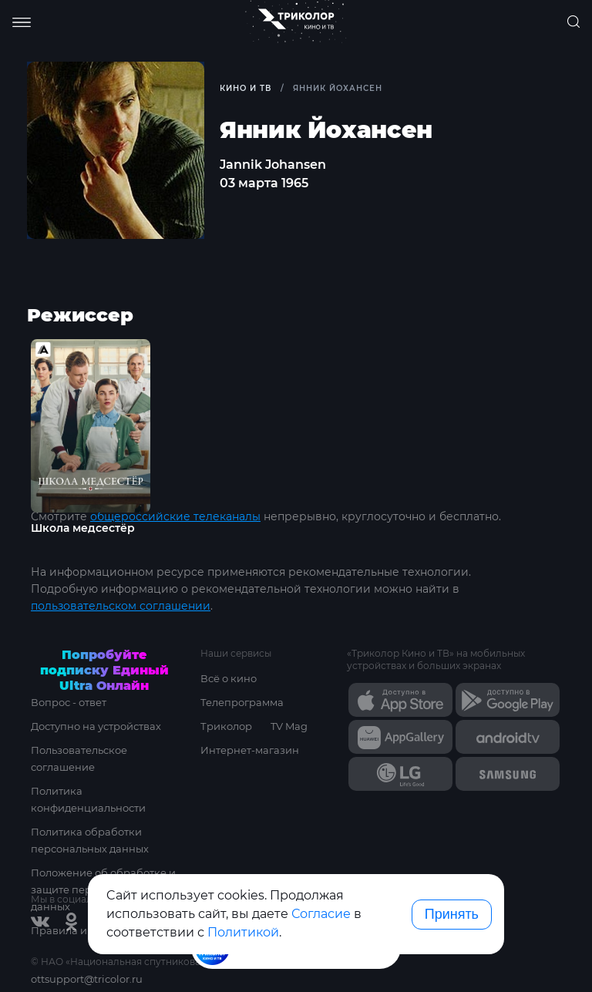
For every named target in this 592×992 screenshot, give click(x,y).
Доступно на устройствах (96, 726)
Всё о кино (228, 678)
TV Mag (289, 726)
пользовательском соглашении (120, 606)
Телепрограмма (242, 702)
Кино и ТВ (245, 88)
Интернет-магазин (249, 750)
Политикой (243, 932)
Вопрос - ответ (68, 702)
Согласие (321, 913)
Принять (452, 914)
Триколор (226, 726)
